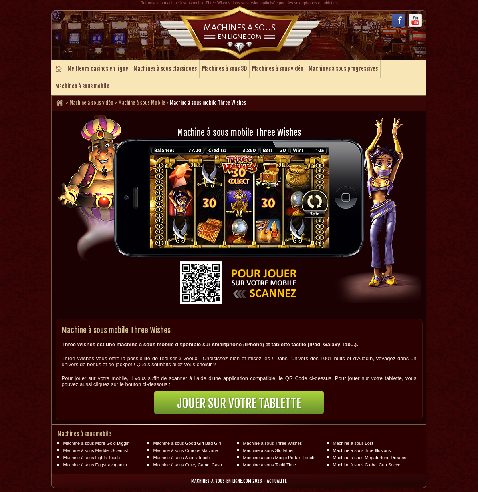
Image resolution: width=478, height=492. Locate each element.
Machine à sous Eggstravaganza (95, 464)
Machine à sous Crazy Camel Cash (187, 464)
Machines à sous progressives (343, 68)
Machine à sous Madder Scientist (95, 450)
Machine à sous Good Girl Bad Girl (187, 443)
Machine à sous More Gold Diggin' (97, 443)
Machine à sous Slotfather (268, 450)
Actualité (277, 481)
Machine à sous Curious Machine (185, 450)
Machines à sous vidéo (277, 68)
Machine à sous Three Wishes (272, 443)
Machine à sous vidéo (91, 103)
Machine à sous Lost (353, 443)
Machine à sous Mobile (141, 103)
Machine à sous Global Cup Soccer (367, 464)
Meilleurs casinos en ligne (97, 68)
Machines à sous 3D (224, 68)
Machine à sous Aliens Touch (181, 457)
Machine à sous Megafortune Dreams (369, 457)
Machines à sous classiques (165, 68)
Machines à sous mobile (82, 86)
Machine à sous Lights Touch (91, 457)
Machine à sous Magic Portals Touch (279, 457)
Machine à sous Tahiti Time (269, 464)
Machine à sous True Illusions (362, 450)
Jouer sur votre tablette (239, 403)
